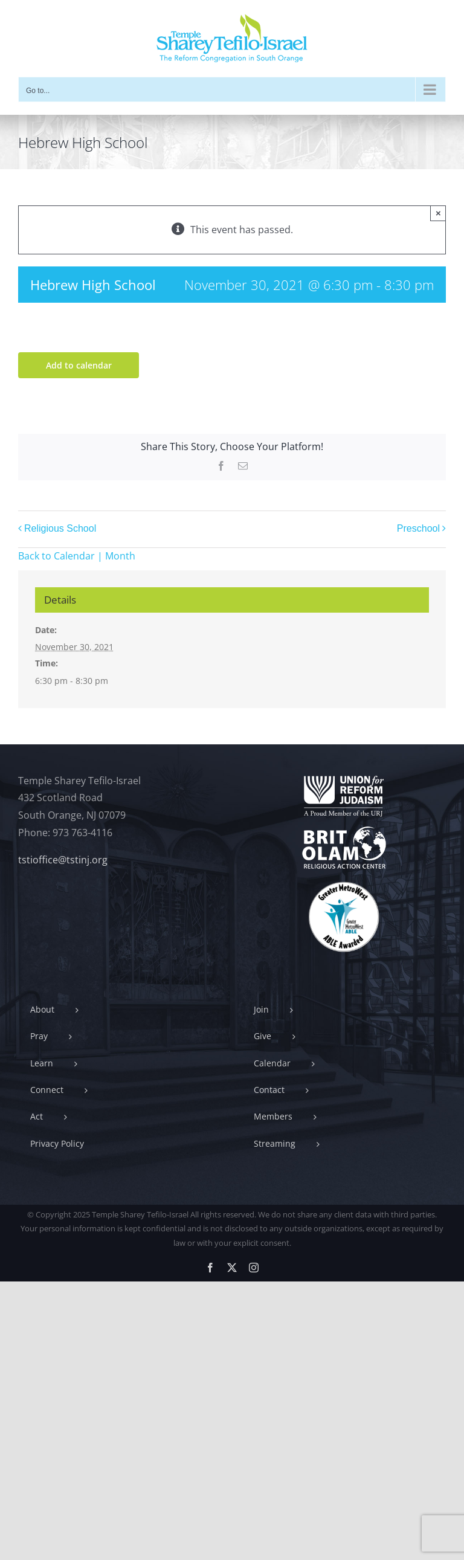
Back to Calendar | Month (76, 555)
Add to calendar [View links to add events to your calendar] (79, 365)
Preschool (418, 528)
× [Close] (438, 213)
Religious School (60, 528)
